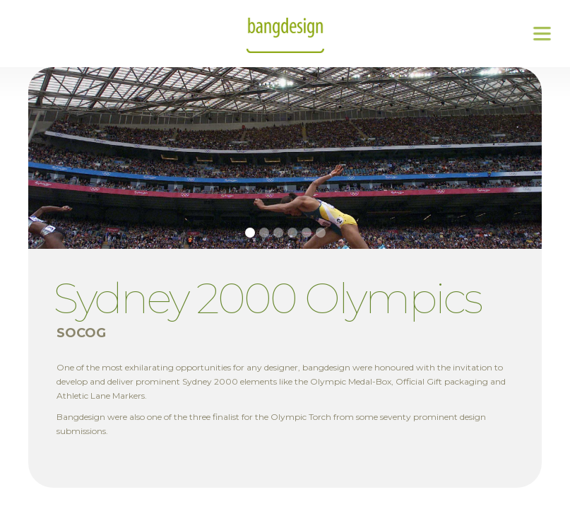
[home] (285, 33)
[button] (541, 33)
